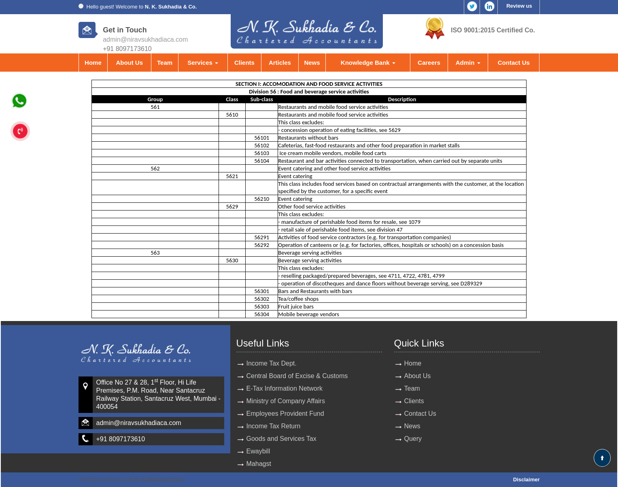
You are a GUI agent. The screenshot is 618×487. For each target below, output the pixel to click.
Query (413, 438)
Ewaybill (258, 451)
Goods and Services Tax (281, 438)
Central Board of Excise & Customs (297, 375)
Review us (519, 6)
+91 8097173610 (120, 439)
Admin (468, 62)
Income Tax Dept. (271, 363)
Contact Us (514, 62)
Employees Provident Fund (285, 413)
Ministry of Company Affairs (285, 401)
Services (202, 62)
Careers (429, 62)
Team (164, 62)
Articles (280, 62)
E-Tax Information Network (284, 388)
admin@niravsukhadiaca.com (145, 39)
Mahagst (258, 463)
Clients (244, 62)
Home (93, 62)
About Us (129, 62)
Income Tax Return (273, 426)
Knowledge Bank (368, 62)
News (312, 62)
